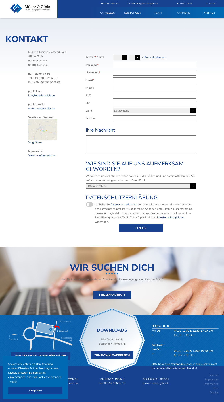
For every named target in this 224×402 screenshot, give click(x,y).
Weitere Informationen (42, 155)
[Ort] (154, 103)
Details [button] (13, 382)
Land (89, 110)
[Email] (154, 80)
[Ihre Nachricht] (141, 144)
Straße (90, 88)
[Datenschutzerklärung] (89, 204)
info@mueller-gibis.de (41, 95)
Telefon (90, 118)
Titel (101, 57)
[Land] (154, 110)
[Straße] (154, 88)
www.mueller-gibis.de (41, 108)
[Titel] (134, 57)
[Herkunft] (141, 186)
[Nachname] (154, 73)
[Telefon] (154, 118)
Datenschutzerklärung (123, 204)
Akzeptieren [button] (35, 390)
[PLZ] (154, 96)
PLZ (88, 95)
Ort (88, 103)
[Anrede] (120, 57)
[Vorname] (154, 65)
